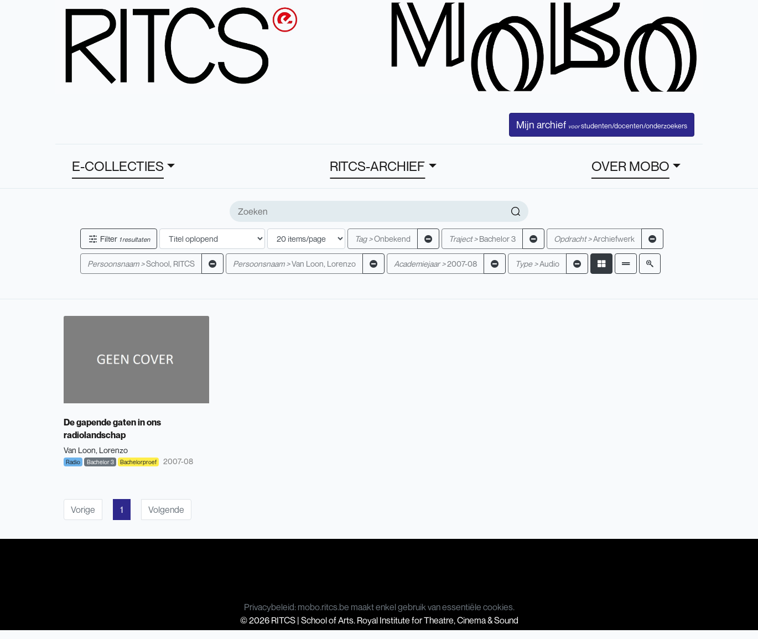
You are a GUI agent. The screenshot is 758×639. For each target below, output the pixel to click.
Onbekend (383, 238)
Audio (537, 263)
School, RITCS (141, 263)
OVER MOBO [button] (630, 166)
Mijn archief (601, 124)
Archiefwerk (594, 238)
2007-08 (435, 263)
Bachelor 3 (482, 238)
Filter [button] (118, 238)
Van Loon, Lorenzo (294, 263)
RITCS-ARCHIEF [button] (377, 166)
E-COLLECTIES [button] (118, 166)
